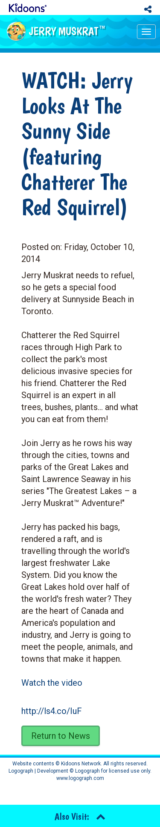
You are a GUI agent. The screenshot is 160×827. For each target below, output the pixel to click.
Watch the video (51, 683)
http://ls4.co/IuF (51, 711)
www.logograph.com (80, 778)
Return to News (60, 736)
